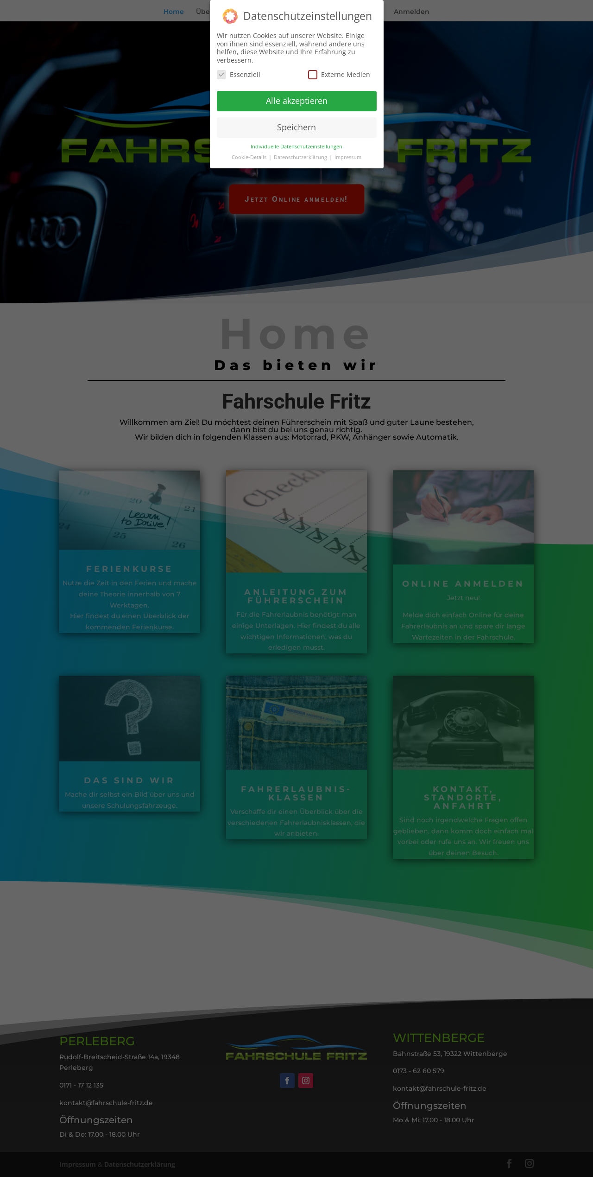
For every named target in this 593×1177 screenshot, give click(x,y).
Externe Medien (339, 71)
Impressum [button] (347, 154)
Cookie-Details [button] (250, 154)
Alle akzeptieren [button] (297, 97)
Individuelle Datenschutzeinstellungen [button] (296, 144)
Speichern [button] (296, 124)
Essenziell (238, 71)
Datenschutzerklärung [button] (301, 154)
